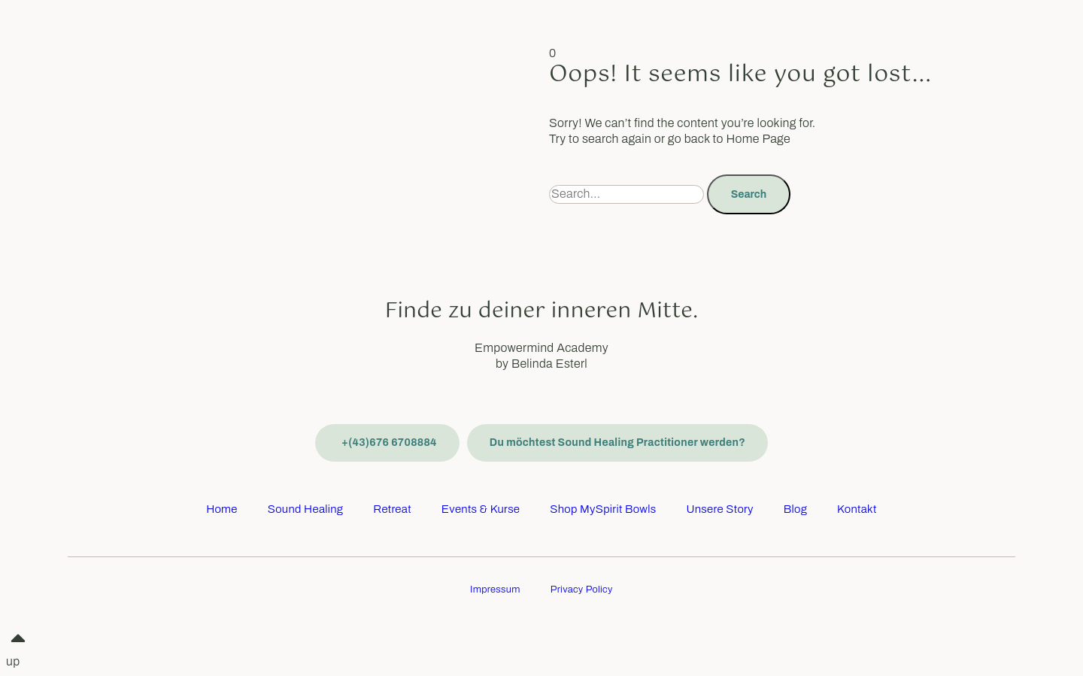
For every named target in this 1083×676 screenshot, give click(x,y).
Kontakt (857, 509)
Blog (795, 509)
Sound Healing (306, 509)
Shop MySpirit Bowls (603, 509)
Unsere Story (719, 509)
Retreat (392, 509)
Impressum (495, 589)
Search (748, 194)
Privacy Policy (582, 589)
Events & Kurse (480, 509)
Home (222, 509)
